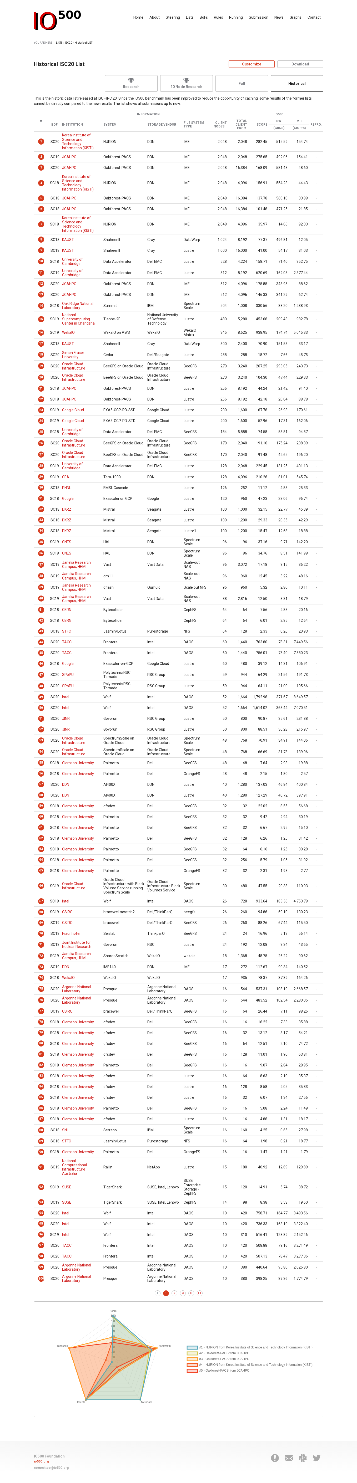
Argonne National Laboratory (76, 989)
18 (41, 354)
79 (41, 1032)
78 (41, 1022)
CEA (65, 477)
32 (41, 509)
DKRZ (66, 509)
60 (41, 816)
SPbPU (68, 675)
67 (41, 901)
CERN (66, 610)
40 (41, 598)
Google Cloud (73, 410)
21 (41, 388)
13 (41, 294)
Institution (72, 124)
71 (41, 944)
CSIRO (67, 912)
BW (278, 121)
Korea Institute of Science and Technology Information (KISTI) (78, 141)
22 (41, 399)
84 (41, 1086)
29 (41, 477)
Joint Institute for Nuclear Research (76, 944)
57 (41, 784)
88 (41, 1130)
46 (41, 663)
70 (41, 933)
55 (41, 762)
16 (41, 332)
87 (41, 1119)
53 (41, 740)
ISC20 (68, 42)
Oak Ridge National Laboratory (77, 305)
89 (41, 1141)
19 (41, 366)
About (154, 17)
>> (200, 1293)
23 (41, 410)
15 (41, 319)
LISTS (59, 42)
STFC (66, 631)
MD (298, 121)
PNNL (66, 488)
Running (236, 17)
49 (41, 697)
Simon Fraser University (73, 355)
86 (41, 1108)
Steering (173, 17)
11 (41, 272)
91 (41, 1167)
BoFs (204, 17)
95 (41, 1223)
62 (41, 838)
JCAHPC (69, 157)
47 (41, 674)
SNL (65, 1130)
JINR (66, 718)
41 (41, 610)
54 (41, 751)
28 (41, 466)
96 (41, 1234)
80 (41, 1043)
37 (41, 564)
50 (41, 708)
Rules (218, 17)
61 (41, 827)
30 (41, 487)
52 (41, 729)
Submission (258, 17)
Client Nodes (220, 124)
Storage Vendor (161, 124)
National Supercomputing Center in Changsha (78, 319)
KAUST (68, 240)
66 (41, 885)
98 (41, 1256)
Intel (65, 697)
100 (41, 1278)
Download (300, 64)
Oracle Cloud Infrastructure (73, 366)
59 (41, 806)
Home (138, 17)
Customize (251, 64)
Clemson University (78, 763)
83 (41, 1075)
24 (41, 421)
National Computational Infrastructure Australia (74, 1167)
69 (41, 923)
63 (41, 849)
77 (41, 1011)
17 (41, 343)
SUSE (66, 1187)
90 (41, 1152)
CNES (66, 542)
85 (41, 1097)
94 (41, 1213)
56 (41, 773)
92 (41, 1187)
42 (41, 620)
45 (41, 653)
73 (41, 967)
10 (41, 261)
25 (41, 432)
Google (68, 498)
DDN (65, 784)
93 (41, 1202)
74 (41, 977)
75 (41, 989)
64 (41, 859)
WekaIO (68, 332)
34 (41, 530)
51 (41, 718)
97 (41, 1245)
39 (41, 587)
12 (41, 283)
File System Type (194, 124)
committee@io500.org (51, 1468)
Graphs (295, 17)
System (110, 124)
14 (41, 305)
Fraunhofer (71, 933)
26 (41, 443)
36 (41, 553)
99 (41, 1267)
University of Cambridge (72, 261)
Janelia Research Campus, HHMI (76, 564)
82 (41, 1065)
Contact (314, 17)
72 (41, 956)
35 (41, 542)
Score (262, 124)
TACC (67, 642)
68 (41, 912)
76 (41, 1000)
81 (41, 1054)
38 (41, 576)
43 (41, 631)
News (279, 17)
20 (41, 377)
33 (41, 520)
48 (41, 686)
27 (41, 454)
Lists (190, 17)
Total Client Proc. (241, 124)
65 (41, 870)
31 (41, 498)
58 (41, 795)
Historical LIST (83, 42)
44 (41, 642)
